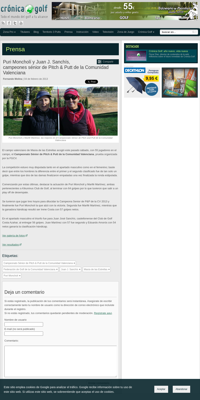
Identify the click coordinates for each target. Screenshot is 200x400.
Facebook (10, 23)
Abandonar (181, 389)
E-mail (19, 328)
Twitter (16, 23)
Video (95, 31)
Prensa (69, 31)
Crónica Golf (145, 31)
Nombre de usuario (15, 319)
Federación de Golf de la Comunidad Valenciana (29, 269)
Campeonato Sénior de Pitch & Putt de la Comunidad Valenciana (38, 263)
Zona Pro (8, 31)
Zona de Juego (125, 31)
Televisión (107, 31)
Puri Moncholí (11, 275)
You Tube (22, 23)
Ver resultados (10, 244)
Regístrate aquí (103, 313)
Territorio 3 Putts (51, 31)
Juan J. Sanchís (69, 269)
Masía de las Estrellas (95, 269)
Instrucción (82, 31)
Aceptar (161, 389)
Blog (35, 31)
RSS (3, 23)
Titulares (25, 31)
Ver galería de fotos (13, 235)
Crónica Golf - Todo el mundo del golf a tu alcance (27, 12)
